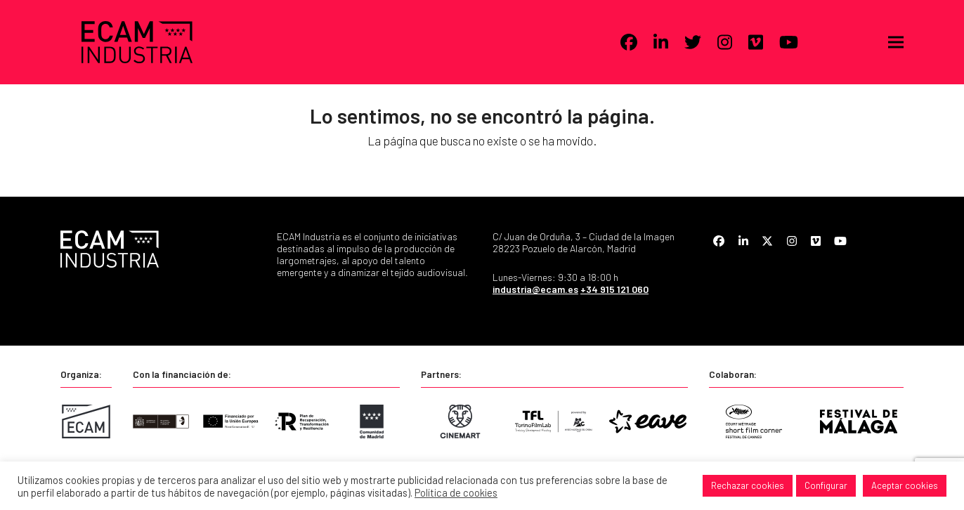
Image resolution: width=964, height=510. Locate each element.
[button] (896, 42)
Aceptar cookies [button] (904, 485)
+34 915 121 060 (614, 289)
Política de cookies (456, 492)
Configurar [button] (826, 485)
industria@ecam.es (535, 289)
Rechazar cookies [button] (747, 485)
